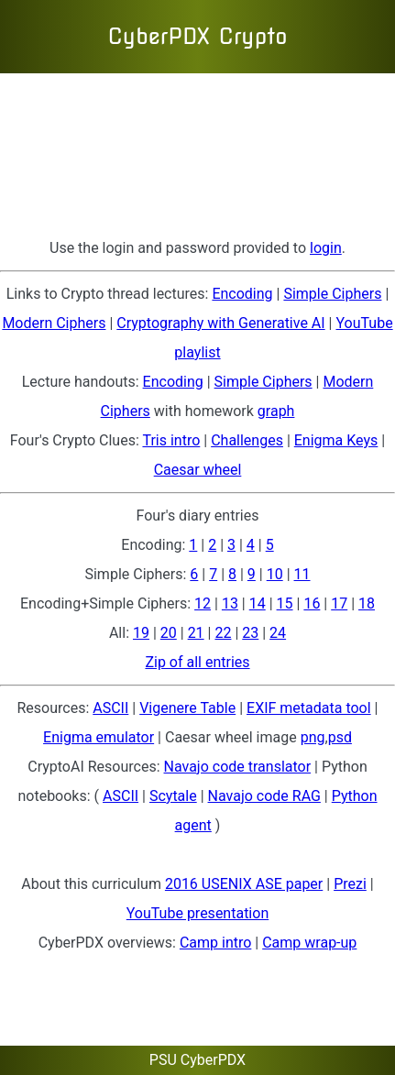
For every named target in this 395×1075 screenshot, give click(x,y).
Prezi (350, 884)
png (313, 737)
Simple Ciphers (332, 293)
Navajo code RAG (264, 796)
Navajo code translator (238, 766)
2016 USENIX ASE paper (244, 884)
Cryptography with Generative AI (220, 323)
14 (257, 603)
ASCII (110, 708)
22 (222, 633)
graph (276, 411)
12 (202, 603)
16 (311, 603)
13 (230, 603)
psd (340, 737)
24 (277, 633)
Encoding (242, 293)
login (326, 248)
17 (339, 603)
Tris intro (171, 440)
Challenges (247, 440)
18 (366, 603)
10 (275, 574)
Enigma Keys (336, 440)
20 (168, 633)
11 (302, 574)
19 (141, 633)
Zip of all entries (197, 662)
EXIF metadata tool (309, 708)
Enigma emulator (98, 737)
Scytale (173, 796)
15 (285, 603)
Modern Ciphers (53, 323)
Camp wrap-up (309, 942)
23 (250, 633)
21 (196, 633)
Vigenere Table (187, 708)
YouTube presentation (197, 913)
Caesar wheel (198, 469)
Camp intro (215, 942)
